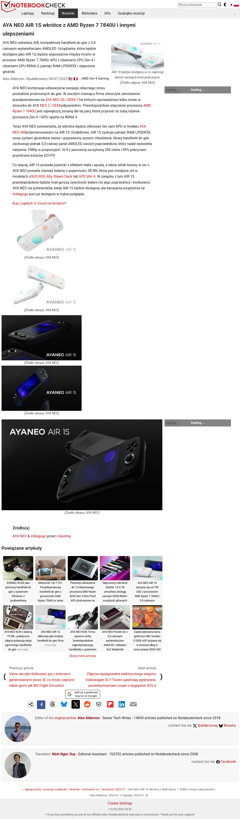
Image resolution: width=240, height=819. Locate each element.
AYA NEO (20, 536)
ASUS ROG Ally (40, 176)
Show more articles (82, 656)
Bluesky (227, 725)
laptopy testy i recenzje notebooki (46, 789)
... (234, 13)
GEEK (56, 105)
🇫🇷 (75, 79)
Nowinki (68, 13)
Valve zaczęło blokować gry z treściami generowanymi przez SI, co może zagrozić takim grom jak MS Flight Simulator (42, 680)
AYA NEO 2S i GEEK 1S (63, 100)
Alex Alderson (89, 718)
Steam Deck (62, 176)
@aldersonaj (205, 725)
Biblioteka (89, 13)
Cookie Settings (120, 803)
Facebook (226, 761)
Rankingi (48, 13)
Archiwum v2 (91, 789)
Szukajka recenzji (131, 13)
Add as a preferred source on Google (82, 694)
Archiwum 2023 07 (113, 789)
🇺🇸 (70, 79)
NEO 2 (44, 105)
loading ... (172, 90)
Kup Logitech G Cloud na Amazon (39, 203)
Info (107, 13)
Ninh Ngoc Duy (64, 754)
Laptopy (27, 13)
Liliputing (64, 536)
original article (65, 718)
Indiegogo (20, 194)
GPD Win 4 (87, 176)
